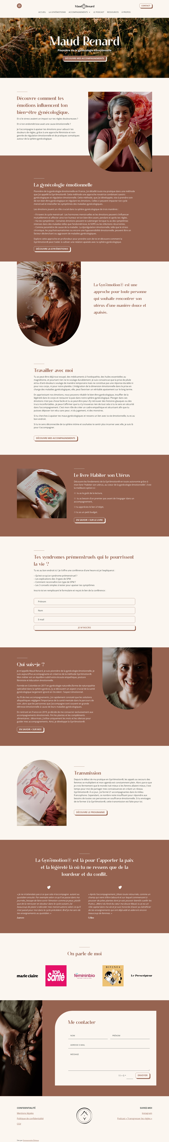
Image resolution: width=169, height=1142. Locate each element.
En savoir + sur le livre (89, 520)
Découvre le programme (90, 812)
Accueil (42, 12)
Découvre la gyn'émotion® (52, 248)
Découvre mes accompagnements (84, 58)
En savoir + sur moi (30, 729)
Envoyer (142, 1075)
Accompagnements (78, 12)
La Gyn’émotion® (57, 12)
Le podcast (98, 12)
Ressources (113, 12)
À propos (126, 12)
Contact (145, 5)
